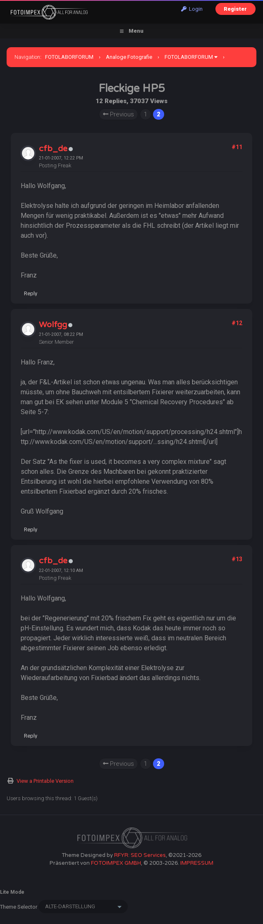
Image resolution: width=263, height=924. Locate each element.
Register (235, 9)
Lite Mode (12, 892)
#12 (237, 323)
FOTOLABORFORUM (69, 57)
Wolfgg (53, 325)
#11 (237, 147)
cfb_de (53, 149)
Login (192, 9)
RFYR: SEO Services (140, 855)
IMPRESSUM (196, 863)
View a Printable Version (45, 781)
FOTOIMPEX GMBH (116, 863)
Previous (118, 114)
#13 (237, 559)
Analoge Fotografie (129, 57)
